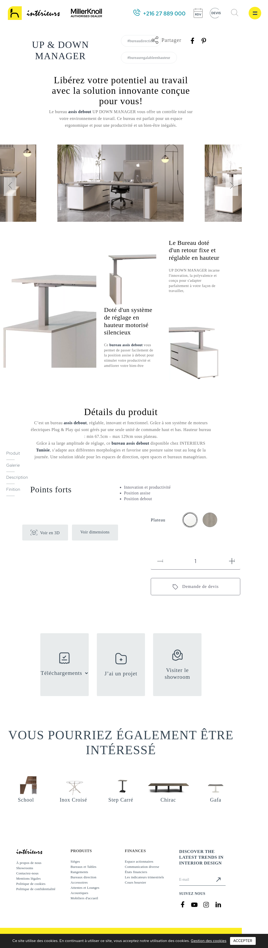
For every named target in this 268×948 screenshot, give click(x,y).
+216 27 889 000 (164, 13)
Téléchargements (61, 673)
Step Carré (120, 800)
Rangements (79, 872)
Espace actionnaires (139, 861)
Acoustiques (79, 893)
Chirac (168, 800)
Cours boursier (135, 882)
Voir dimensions (95, 532)
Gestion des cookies (208, 940)
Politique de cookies (31, 884)
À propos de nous (28, 863)
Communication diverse (142, 867)
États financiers (136, 872)
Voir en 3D (50, 533)
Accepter (242, 941)
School (26, 800)
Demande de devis (200, 586)
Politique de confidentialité (35, 889)
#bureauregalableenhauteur (148, 58)
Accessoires (79, 882)
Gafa (215, 800)
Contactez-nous (27, 873)
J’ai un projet (120, 673)
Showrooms (24, 868)
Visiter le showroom (177, 673)
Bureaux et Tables (84, 867)
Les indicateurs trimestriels (144, 877)
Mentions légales (28, 878)
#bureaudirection (140, 41)
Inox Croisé (73, 800)
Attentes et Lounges (85, 888)
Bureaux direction (84, 877)
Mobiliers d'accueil (84, 898)
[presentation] (10, 186)
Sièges (75, 861)
